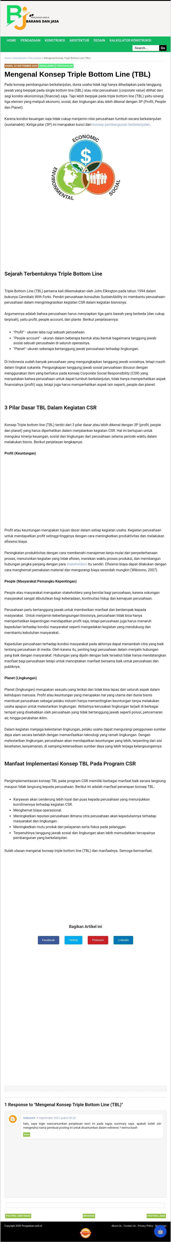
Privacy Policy (145, 1226)
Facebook (47, 940)
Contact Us (130, 1226)
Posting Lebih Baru (18, 1216)
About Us (117, 1226)
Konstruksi (55, 40)
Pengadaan (31, 40)
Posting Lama (156, 1216)
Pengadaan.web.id (32, 1226)
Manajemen (47, 65)
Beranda (89, 1216)
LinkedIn (125, 940)
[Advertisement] (85, 238)
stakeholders (77, 564)
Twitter (73, 940)
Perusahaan (65, 65)
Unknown (29, 1118)
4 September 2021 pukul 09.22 (56, 1118)
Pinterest (98, 940)
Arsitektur (79, 40)
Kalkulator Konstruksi (130, 40)
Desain (99, 40)
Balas (26, 1135)
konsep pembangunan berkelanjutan (121, 124)
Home (11, 40)
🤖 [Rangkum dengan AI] (160, 1231)
